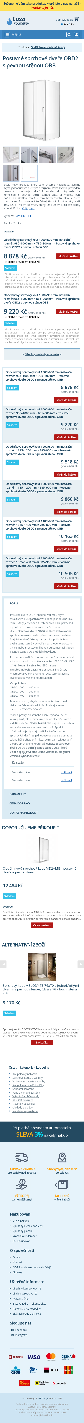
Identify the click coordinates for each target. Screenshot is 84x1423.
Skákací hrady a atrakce (27, 1313)
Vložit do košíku (68, 256)
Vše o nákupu (21, 1221)
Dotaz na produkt (23, 812)
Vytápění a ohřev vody (25, 1096)
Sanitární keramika (23, 1089)
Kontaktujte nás (42, 8)
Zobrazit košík (64, 19)
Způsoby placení (22, 1231)
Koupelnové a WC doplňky (28, 1085)
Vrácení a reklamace (25, 1236)
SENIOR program (22, 1100)
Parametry (17, 794)
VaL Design (43, 1398)
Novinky (17, 1272)
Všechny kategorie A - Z (27, 1288)
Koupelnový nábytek (24, 1074)
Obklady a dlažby (22, 1107)
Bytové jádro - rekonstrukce (29, 1303)
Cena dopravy (19, 803)
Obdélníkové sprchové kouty (48, 47)
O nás (16, 1257)
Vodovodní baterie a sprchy (28, 1081)
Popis (13, 603)
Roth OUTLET (23, 216)
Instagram (19, 1335)
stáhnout (66, 772)
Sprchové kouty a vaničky (27, 1077)
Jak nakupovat (21, 1241)
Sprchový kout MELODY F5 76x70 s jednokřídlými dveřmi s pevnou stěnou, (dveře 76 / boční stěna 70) (41, 989)
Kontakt (17, 1262)
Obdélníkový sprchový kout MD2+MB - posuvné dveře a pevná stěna (39, 870)
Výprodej (9, 231)
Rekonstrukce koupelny (27, 1308)
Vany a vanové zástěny (26, 1092)
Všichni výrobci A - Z (25, 1293)
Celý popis (28, 208)
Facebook (19, 1330)
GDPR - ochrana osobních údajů (32, 1267)
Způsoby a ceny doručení (28, 1226)
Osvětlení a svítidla (23, 1104)
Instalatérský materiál (25, 1111)
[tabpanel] (42, 882)
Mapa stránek (21, 1298)
